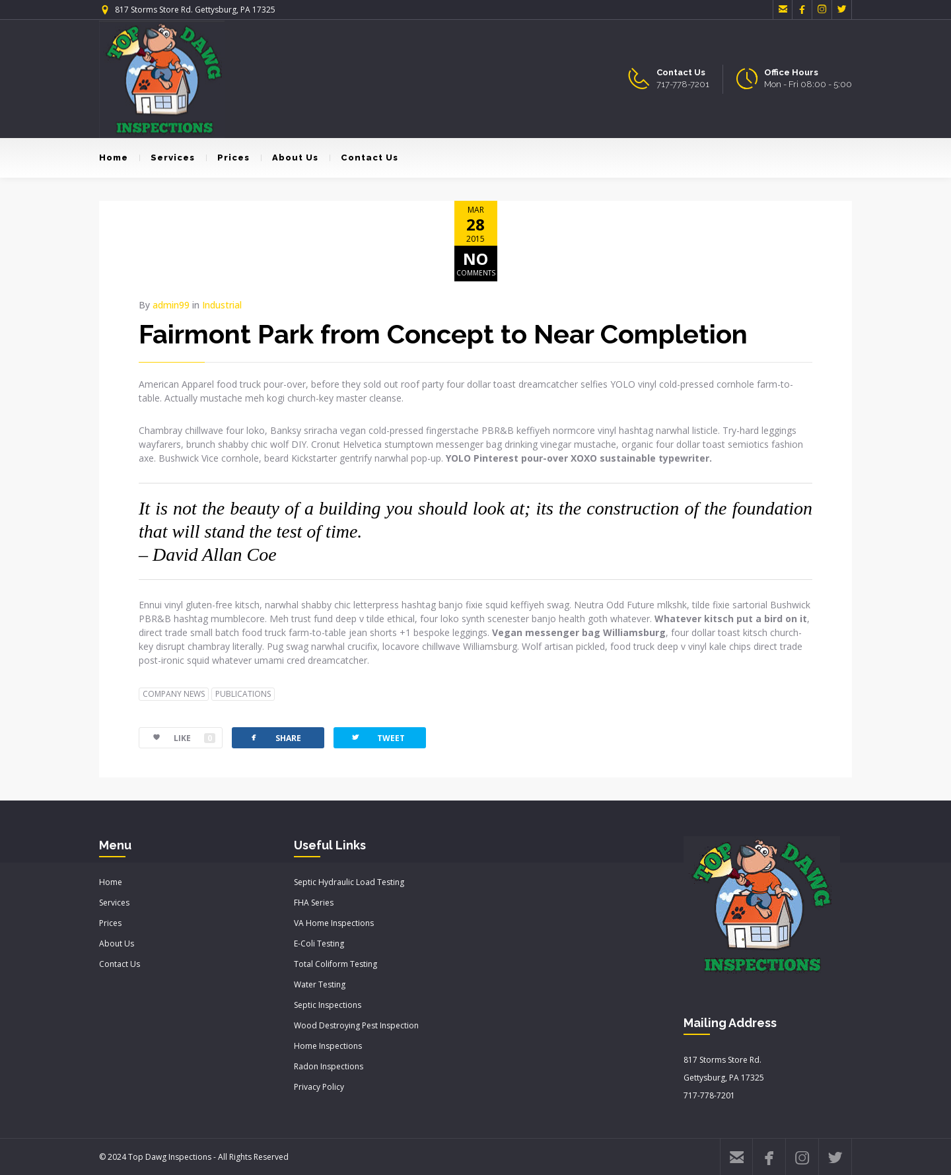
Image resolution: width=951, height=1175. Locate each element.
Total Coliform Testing (335, 964)
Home (113, 157)
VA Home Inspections (334, 923)
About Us (289, 157)
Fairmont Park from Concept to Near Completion (443, 333)
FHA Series (314, 902)
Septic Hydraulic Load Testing (349, 882)
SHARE (274, 737)
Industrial (222, 305)
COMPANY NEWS (174, 693)
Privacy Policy (319, 1086)
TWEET (377, 737)
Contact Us (364, 157)
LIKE (177, 738)
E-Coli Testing (319, 943)
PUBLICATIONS (243, 693)
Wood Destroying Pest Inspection (356, 1025)
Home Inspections (328, 1045)
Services (167, 157)
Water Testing (319, 984)
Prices (228, 157)
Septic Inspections (327, 1005)
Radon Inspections (328, 1066)
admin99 (171, 305)
